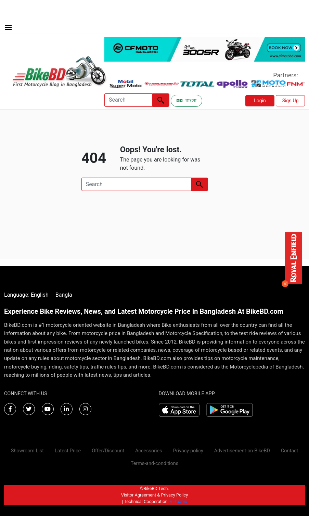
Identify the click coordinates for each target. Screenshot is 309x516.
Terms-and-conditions (154, 463)
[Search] (128, 100)
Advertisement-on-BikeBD (242, 451)
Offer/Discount (108, 451)
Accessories (148, 451)
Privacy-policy (188, 451)
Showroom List (27, 451)
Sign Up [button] (290, 100)
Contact (289, 451)
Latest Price (68, 451)
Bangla (63, 295)
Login (260, 100)
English (40, 295)
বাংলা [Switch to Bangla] (186, 100)
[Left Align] (160, 100)
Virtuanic (178, 501)
